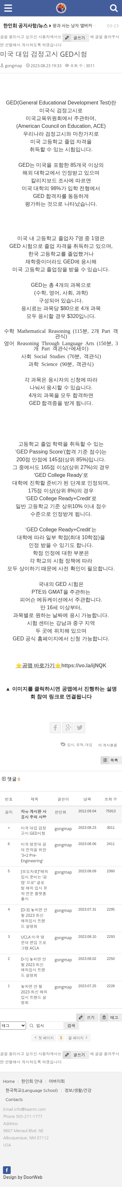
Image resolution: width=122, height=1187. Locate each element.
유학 (79, 744)
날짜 (87, 799)
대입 (88, 744)
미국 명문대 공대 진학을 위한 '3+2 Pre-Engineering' (33, 852)
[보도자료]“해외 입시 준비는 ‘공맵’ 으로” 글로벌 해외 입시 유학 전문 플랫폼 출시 (34, 885)
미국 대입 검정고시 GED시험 (44, 54)
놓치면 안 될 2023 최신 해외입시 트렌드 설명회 (34, 994)
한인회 (60, 812)
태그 (109, 1017)
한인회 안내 (31, 1081)
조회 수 (110, 799)
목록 (109, 760)
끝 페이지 (78, 1038)
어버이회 (57, 1081)
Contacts (14, 1099)
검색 (71, 1025)
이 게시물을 (107, 745)
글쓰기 (73, 38)
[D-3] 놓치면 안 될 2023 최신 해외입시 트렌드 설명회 (34, 918)
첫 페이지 (44, 1038)
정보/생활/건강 (77, 1090)
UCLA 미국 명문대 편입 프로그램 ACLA (33, 942)
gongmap (13, 65)
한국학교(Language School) (32, 1090)
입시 (71, 744)
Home (9, 1081)
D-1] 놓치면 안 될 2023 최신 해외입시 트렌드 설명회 (33, 967)
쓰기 (85, 1017)
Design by (22, 1177)
